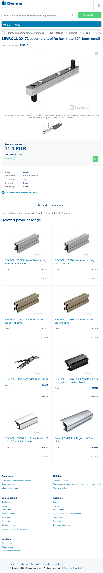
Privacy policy (58, 517)
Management (58, 509)
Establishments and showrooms (15, 529)
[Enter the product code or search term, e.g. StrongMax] (39, 15)
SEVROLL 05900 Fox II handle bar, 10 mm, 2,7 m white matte (26, 440)
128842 (45, 385)
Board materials (8, 484)
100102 (95, 269)
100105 (45, 269)
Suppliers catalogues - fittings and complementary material (77, 484)
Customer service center (11, 550)
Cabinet (73, 32)
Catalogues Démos (60, 480)
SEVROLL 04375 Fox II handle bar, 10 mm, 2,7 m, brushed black (76, 380)
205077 (95, 388)
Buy (95, 159)
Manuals (5, 506)
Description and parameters (68, 205)
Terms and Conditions (62, 525)
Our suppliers (58, 521)
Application (6, 517)
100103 (45, 328)
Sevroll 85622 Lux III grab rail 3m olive (74, 440)
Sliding (86, 32)
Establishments (8, 543)
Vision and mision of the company (67, 513)
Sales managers (8, 547)
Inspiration (23, 564)
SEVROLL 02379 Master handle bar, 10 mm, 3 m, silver (25, 262)
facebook (35, 564)
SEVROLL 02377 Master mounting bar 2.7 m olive (24, 321)
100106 (95, 328)
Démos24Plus (89, 15)
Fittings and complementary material (25, 32)
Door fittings (56, 32)
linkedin (46, 564)
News (12, 564)
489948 (95, 447)
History (56, 506)
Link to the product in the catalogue (21, 192)
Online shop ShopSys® (72, 568)
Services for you (8, 525)
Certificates (6, 509)
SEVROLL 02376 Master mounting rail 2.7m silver (74, 262)
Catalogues (6, 502)
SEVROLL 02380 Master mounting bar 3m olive (74, 321)
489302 (45, 447)
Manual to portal (59, 488)
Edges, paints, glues (10, 488)
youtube (57, 564)
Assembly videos (8, 513)
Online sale (6, 521)
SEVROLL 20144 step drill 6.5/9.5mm (26, 378)
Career (55, 502)
